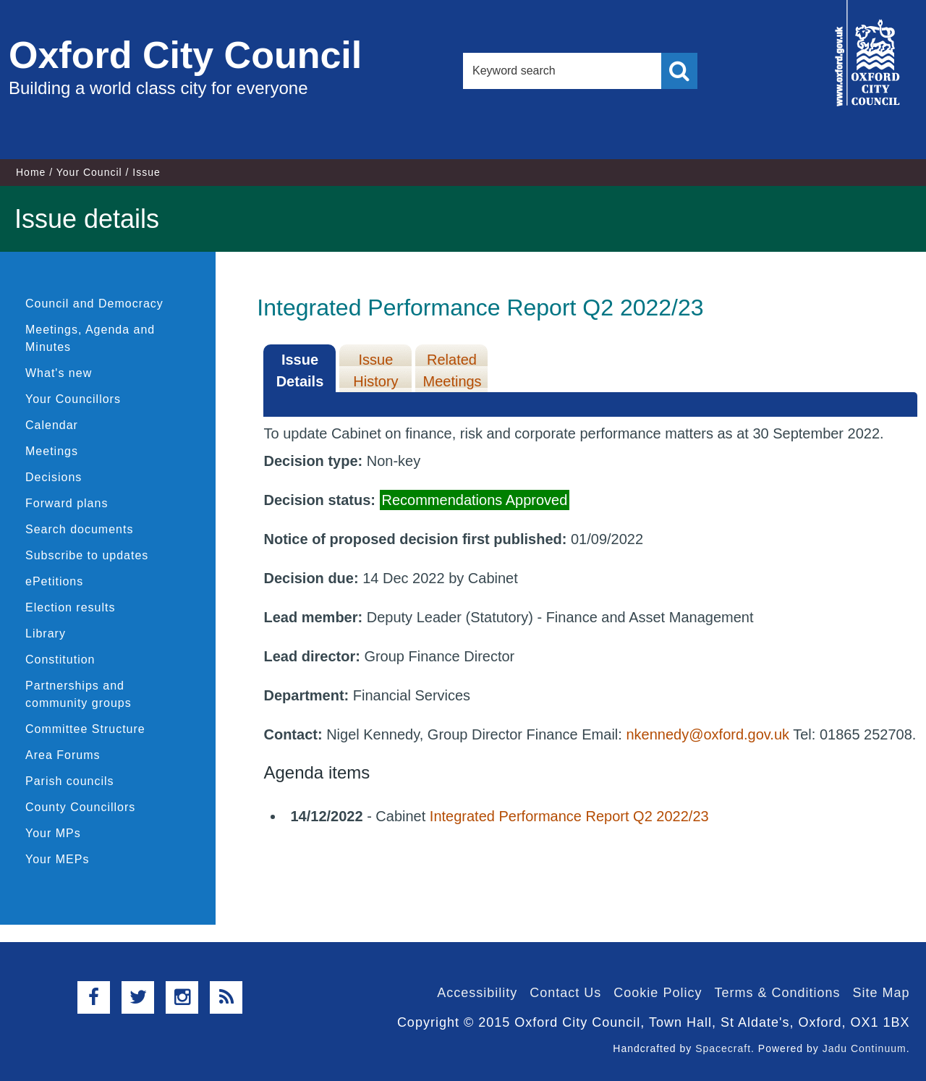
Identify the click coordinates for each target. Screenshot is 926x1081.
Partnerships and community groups (78, 694)
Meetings (51, 451)
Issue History (375, 370)
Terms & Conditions (777, 992)
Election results (70, 607)
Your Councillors (73, 399)
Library (45, 633)
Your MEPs (57, 859)
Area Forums (62, 755)
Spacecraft (723, 1048)
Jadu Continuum (864, 1048)
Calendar (51, 425)
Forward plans (66, 503)
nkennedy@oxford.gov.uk (707, 734)
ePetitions (54, 581)
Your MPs (53, 833)
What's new (58, 373)
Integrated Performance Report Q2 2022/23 (569, 816)
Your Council (89, 172)
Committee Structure (85, 729)
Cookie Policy (657, 992)
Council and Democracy (94, 303)
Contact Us (565, 992)
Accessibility (477, 992)
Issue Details (300, 370)
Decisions (53, 477)
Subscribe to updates (86, 555)
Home (31, 172)
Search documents (79, 529)
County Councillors (80, 807)
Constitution (60, 659)
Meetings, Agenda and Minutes (90, 338)
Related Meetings (451, 370)
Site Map (880, 992)
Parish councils (69, 781)
